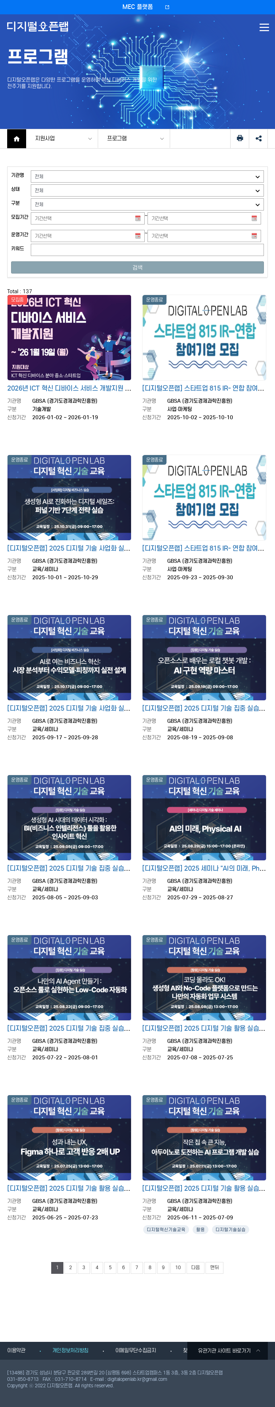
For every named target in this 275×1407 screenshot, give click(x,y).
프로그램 (117, 138)
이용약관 (16, 1350)
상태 (15, 189)
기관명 (17, 175)
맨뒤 (214, 1268)
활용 (200, 1229)
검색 (137, 267)
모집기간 (19, 217)
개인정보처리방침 (70, 1350)
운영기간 (19, 235)
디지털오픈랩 (39, 31)
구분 (15, 203)
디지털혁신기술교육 (166, 1229)
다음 (195, 1268)
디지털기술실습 (231, 1229)
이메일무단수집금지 (135, 1350)
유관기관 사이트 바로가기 (229, 1351)
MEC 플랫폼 (137, 7)
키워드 (17, 249)
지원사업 (45, 138)
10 (178, 1268)
